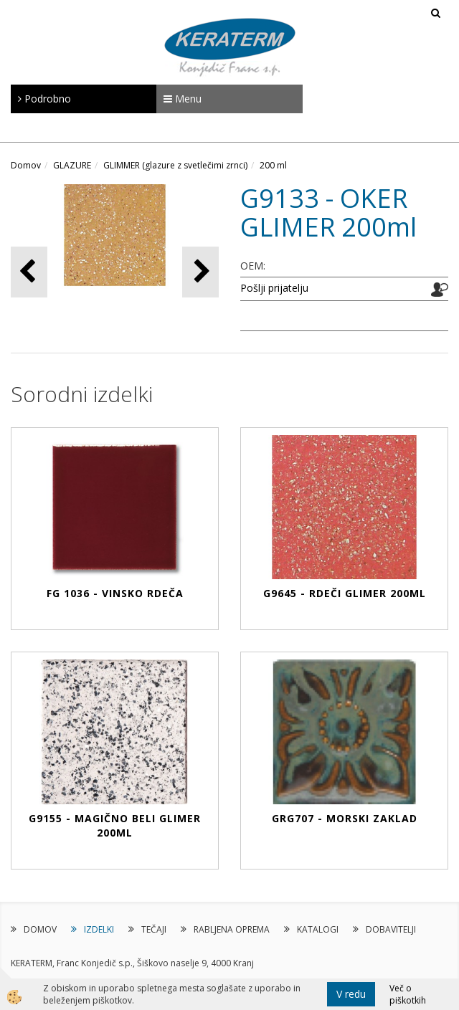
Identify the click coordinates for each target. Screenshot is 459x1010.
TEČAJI (153, 929)
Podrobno (44, 98)
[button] (200, 272)
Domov (26, 165)
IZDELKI (99, 929)
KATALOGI (318, 929)
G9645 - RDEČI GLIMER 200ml (344, 593)
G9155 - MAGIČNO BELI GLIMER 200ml (115, 825)
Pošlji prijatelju (274, 288)
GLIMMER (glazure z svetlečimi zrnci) (175, 165)
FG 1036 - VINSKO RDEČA (115, 593)
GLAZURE (72, 165)
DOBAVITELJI (391, 929)
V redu (351, 994)
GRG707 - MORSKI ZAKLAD (344, 818)
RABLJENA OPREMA (232, 929)
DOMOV (40, 929)
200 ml (273, 165)
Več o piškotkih (407, 994)
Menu (183, 98)
